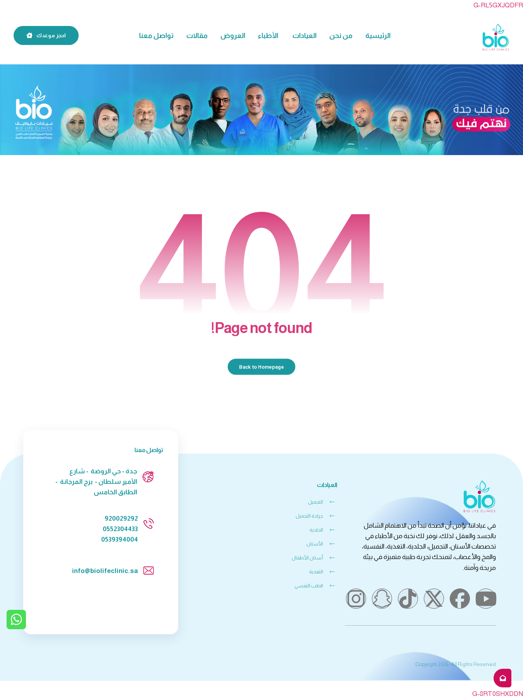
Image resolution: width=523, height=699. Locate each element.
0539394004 (119, 539)
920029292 (121, 518)
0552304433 (120, 529)
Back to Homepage (261, 366)
